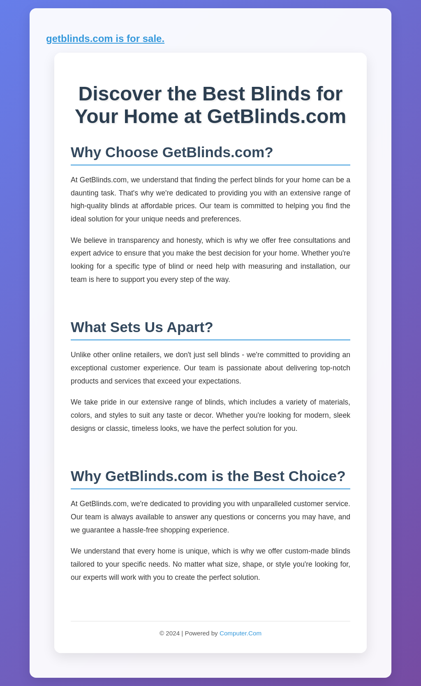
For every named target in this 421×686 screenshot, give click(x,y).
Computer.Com (240, 633)
